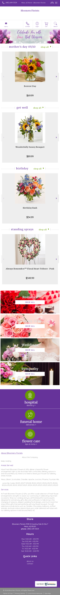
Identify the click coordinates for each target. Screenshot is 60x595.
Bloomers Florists (30, 10)
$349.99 (30, 278)
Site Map (48, 593)
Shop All (45, 47)
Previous (3, 76)
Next (56, 76)
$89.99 (30, 156)
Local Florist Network (35, 593)
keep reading (6, 461)
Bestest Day (30, 86)
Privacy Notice (20, 593)
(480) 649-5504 (11, 3)
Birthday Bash (30, 208)
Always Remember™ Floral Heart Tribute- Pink (30, 269)
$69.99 (30, 95)
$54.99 (30, 217)
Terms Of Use (7, 593)
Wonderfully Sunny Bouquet (30, 147)
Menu (6, 26)
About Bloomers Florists (12, 453)
